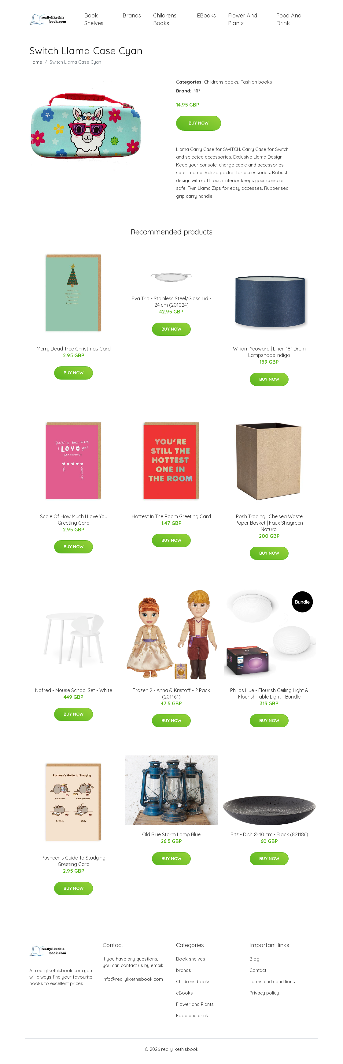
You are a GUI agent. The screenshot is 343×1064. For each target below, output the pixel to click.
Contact (257, 974)
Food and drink (288, 21)
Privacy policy (264, 997)
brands (132, 17)
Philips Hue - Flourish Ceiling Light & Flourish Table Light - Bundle (269, 697)
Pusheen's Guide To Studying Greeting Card (73, 865)
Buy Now (198, 127)
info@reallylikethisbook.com (133, 983)
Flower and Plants (242, 21)
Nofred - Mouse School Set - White (73, 694)
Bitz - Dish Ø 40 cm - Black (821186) (269, 839)
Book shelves (93, 21)
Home (35, 66)
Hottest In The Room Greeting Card (171, 521)
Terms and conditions (272, 986)
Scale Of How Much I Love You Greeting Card (73, 524)
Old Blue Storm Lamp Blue (171, 839)
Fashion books (256, 86)
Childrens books (164, 21)
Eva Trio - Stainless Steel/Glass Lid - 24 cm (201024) (171, 306)
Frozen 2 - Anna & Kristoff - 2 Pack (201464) (171, 697)
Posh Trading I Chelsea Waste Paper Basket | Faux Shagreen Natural (269, 527)
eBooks (206, 17)
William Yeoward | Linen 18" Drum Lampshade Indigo (269, 356)
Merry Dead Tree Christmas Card (74, 353)
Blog (254, 963)
